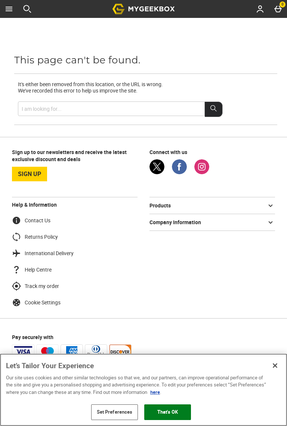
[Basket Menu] (278, 9)
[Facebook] (179, 172)
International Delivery (43, 253)
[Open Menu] (9, 9)
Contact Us (31, 220)
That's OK (167, 411)
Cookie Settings (36, 302)
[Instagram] (201, 172)
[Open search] (27, 9)
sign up (29, 174)
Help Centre (32, 269)
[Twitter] (156, 172)
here (155, 392)
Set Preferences (115, 411)
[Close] (275, 365)
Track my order (35, 286)
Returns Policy (35, 236)
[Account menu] (260, 9)
